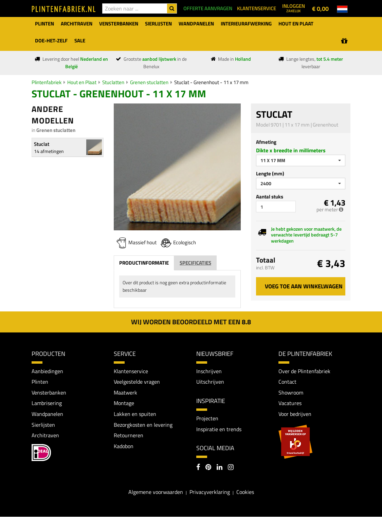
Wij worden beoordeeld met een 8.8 (191, 322)
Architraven (45, 435)
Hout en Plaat (81, 82)
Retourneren (128, 435)
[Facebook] (198, 467)
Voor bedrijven (294, 414)
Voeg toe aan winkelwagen (304, 286)
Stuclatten (113, 82)
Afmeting (266, 142)
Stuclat (41, 144)
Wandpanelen (47, 414)
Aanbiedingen (47, 371)
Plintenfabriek (46, 82)
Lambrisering (47, 403)
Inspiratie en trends (218, 429)
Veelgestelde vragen (137, 382)
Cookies (245, 492)
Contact (287, 382)
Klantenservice (131, 371)
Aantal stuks (269, 196)
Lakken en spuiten (135, 414)
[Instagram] (231, 467)
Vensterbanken (49, 392)
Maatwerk (125, 392)
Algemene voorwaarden (155, 492)
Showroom (290, 392)
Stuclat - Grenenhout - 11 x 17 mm (211, 82)
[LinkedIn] (219, 467)
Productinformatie (144, 263)
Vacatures (290, 403)
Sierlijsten (43, 425)
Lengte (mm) (270, 173)
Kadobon (123, 446)
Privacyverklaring (209, 492)
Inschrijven (209, 371)
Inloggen (293, 8)
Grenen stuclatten (149, 82)
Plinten (40, 382)
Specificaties (195, 263)
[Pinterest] (208, 467)
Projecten (207, 418)
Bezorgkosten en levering (143, 425)
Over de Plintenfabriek (304, 371)
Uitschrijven (210, 382)
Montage (124, 403)
